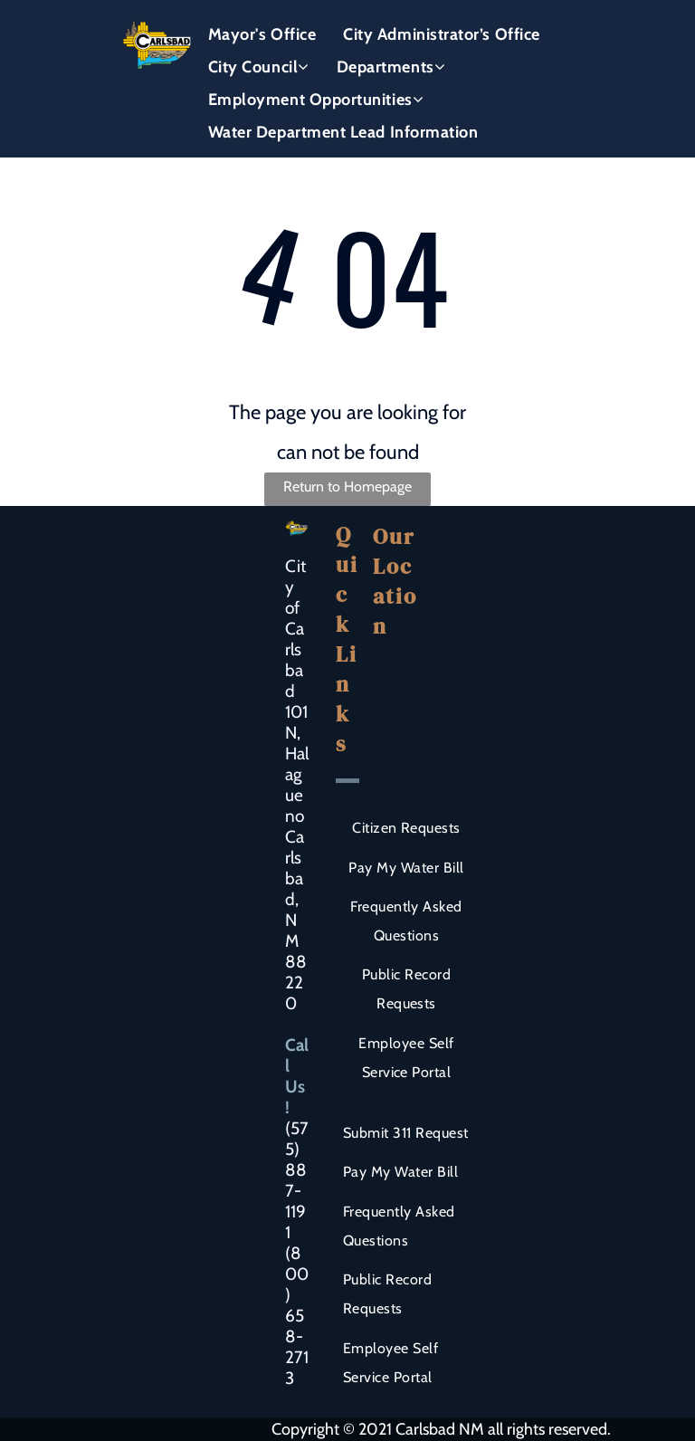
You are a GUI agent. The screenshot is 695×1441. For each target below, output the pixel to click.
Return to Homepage (347, 486)
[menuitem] (262, 34)
